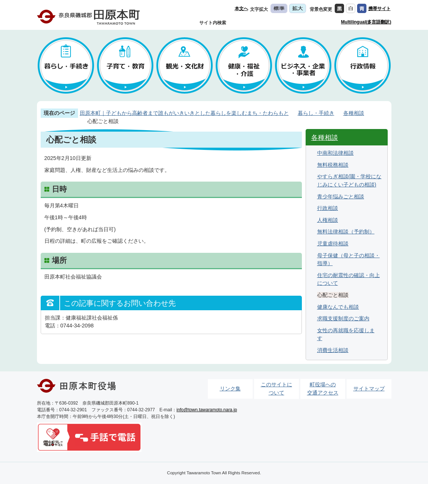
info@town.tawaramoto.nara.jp (206, 409)
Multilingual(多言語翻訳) (366, 22)
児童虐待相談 (333, 243)
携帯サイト (379, 8)
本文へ (241, 8)
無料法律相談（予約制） (346, 232)
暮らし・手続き (316, 113)
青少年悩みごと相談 (340, 196)
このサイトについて (276, 388)
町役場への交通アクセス (322, 388)
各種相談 (353, 113)
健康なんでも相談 (338, 307)
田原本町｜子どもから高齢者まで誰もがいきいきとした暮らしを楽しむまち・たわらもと (184, 113)
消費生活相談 (333, 350)
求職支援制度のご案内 (343, 318)
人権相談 (327, 220)
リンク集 (230, 389)
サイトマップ (369, 389)
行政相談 (327, 208)
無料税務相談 (333, 165)
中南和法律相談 (335, 153)
